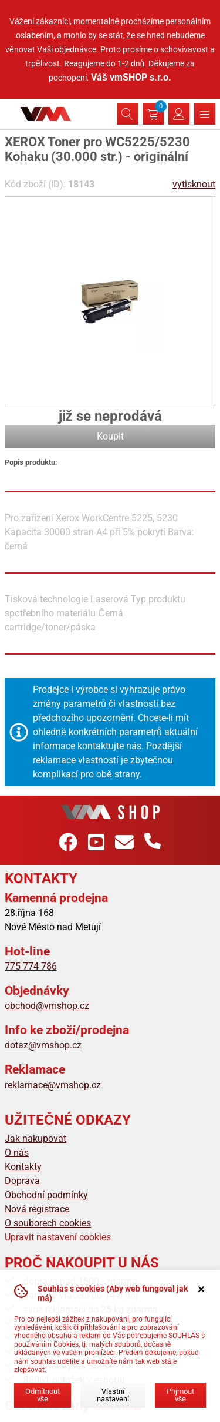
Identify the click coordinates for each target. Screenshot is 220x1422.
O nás (17, 1152)
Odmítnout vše (42, 1395)
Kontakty (23, 1166)
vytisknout (193, 184)
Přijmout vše (180, 1395)
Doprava (22, 1180)
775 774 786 (31, 966)
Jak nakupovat (35, 1138)
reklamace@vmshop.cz (53, 1085)
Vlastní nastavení (113, 1395)
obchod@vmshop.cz (47, 1005)
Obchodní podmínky (46, 1194)
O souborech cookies (48, 1223)
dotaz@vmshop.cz (43, 1045)
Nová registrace (37, 1209)
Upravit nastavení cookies (58, 1237)
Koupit (110, 436)
